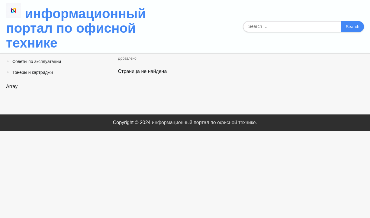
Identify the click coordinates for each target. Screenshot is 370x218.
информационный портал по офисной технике (76, 28)
